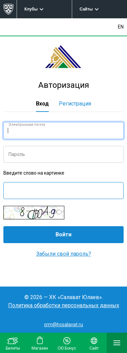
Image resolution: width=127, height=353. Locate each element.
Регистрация (75, 103)
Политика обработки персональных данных (63, 305)
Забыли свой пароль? (63, 254)
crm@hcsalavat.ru (63, 324)
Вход (42, 103)
